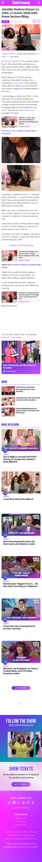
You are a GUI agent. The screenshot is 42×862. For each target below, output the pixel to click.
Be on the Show (21, 825)
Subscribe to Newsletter (21, 808)
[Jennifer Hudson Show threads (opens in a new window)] (33, 802)
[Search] (39, 3)
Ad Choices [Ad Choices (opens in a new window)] (32, 832)
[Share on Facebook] (34, 21)
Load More (21, 688)
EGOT (4, 110)
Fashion (5, 22)
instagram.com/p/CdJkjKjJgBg (21, 245)
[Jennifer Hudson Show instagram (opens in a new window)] (28, 802)
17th (25, 110)
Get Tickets (21, 784)
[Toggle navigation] (3, 3)
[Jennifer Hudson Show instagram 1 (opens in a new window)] (21, 745)
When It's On (21, 818)
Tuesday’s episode (11, 61)
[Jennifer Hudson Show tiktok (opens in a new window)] (9, 802)
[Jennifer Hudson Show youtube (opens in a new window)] (23, 802)
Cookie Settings (28, 835)
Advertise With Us (14, 835)
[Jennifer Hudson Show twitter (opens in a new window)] (19, 802)
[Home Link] (21, 2)
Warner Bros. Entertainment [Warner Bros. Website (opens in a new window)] (27, 847)
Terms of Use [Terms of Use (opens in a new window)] (21, 832)
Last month (18, 83)
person (30, 110)
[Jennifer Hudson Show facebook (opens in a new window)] (13, 802)
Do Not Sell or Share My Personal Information (21, 839)
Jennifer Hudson (8, 53)
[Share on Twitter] (38, 21)
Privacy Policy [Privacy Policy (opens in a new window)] (10, 832)
